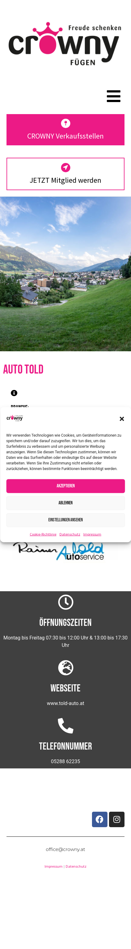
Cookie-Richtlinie (43, 534)
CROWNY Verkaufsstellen (65, 136)
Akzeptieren (66, 486)
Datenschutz (69, 534)
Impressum (92, 534)
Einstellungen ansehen (65, 520)
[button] (122, 419)
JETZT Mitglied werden (65, 180)
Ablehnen (65, 503)
